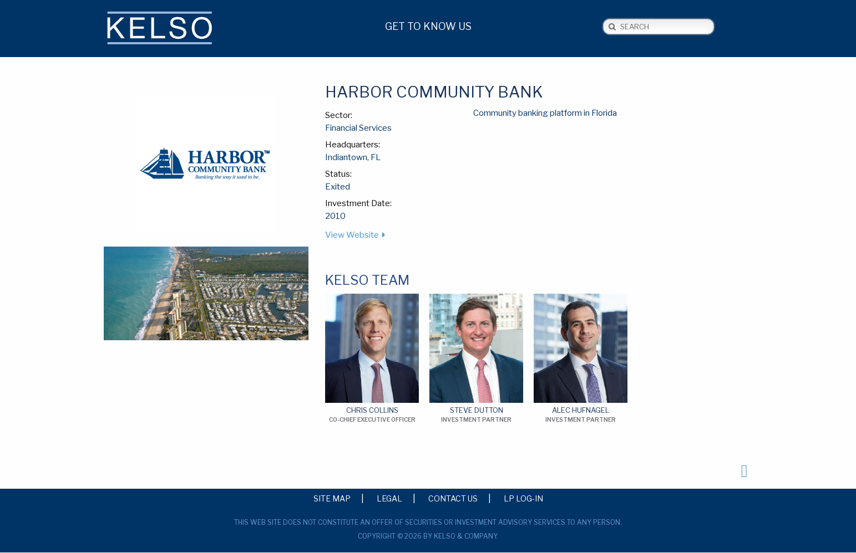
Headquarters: (352, 145)
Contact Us (453, 498)
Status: (338, 174)
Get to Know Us (428, 26)
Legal (389, 498)
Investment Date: (358, 203)
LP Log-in (523, 498)
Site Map (332, 498)
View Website (352, 235)
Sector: (338, 115)
